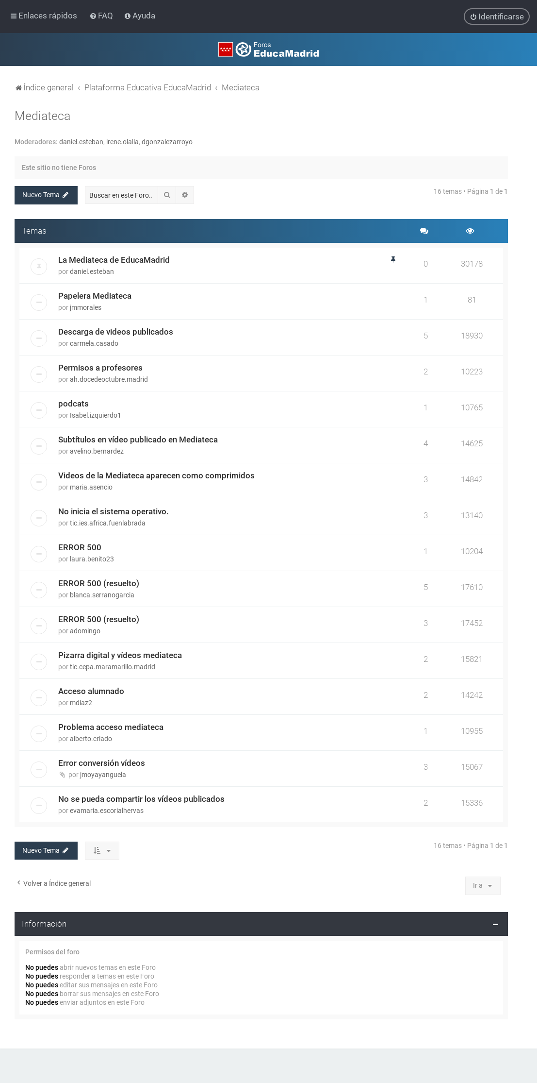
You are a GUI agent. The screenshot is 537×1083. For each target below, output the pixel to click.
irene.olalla (122, 142)
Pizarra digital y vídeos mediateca (120, 655)
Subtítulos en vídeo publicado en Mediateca (138, 439)
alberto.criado (91, 739)
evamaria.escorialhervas (107, 810)
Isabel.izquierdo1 (95, 415)
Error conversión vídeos (101, 763)
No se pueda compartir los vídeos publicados (141, 799)
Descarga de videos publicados (115, 332)
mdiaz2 (81, 703)
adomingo (85, 631)
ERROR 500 (79, 547)
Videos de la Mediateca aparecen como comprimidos (156, 475)
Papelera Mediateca (94, 296)
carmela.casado (94, 343)
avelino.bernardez (97, 451)
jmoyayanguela (103, 774)
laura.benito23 (92, 559)
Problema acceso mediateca (110, 727)
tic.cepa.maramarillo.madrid (112, 667)
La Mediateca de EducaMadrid (114, 260)
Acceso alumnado (91, 691)
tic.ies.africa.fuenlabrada (108, 523)
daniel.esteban (81, 142)
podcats (73, 403)
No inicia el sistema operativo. (113, 511)
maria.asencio (91, 487)
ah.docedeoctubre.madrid (109, 379)
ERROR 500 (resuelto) (98, 583)
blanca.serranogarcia (102, 595)
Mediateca (42, 116)
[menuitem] (102, 15)
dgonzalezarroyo (167, 142)
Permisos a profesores (100, 367)
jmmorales (85, 307)
